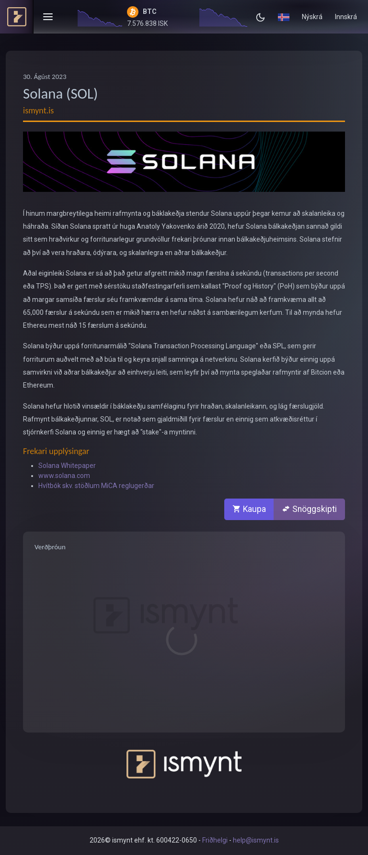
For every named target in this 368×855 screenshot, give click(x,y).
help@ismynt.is (256, 840)
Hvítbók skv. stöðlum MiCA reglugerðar (96, 485)
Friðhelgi (215, 840)
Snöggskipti (309, 509)
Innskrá (346, 17)
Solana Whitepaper (67, 465)
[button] (284, 16)
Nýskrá (312, 17)
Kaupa (249, 509)
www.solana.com (64, 475)
